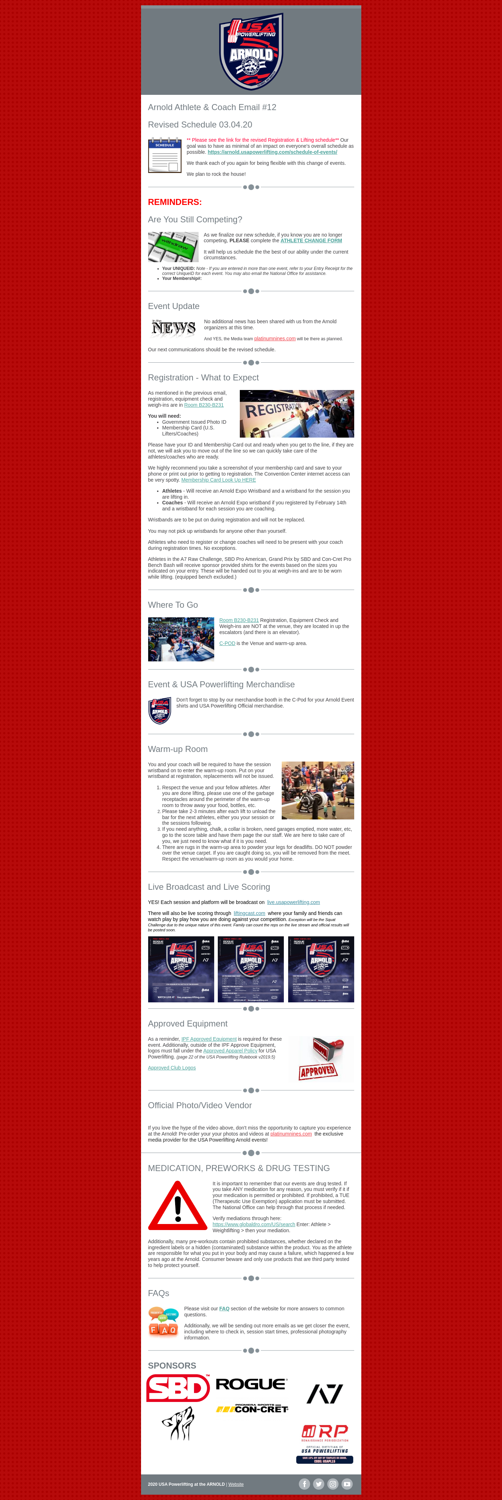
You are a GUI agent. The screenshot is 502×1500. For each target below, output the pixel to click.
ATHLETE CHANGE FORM (311, 240)
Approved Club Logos (172, 1068)
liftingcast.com (249, 913)
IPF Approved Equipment (209, 1039)
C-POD (228, 643)
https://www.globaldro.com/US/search (254, 1224)
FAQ (224, 1308)
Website (236, 1484)
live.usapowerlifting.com (293, 902)
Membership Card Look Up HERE (218, 480)
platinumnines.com (275, 338)
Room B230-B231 (203, 405)
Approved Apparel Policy (230, 1051)
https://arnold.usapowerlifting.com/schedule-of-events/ (273, 152)
